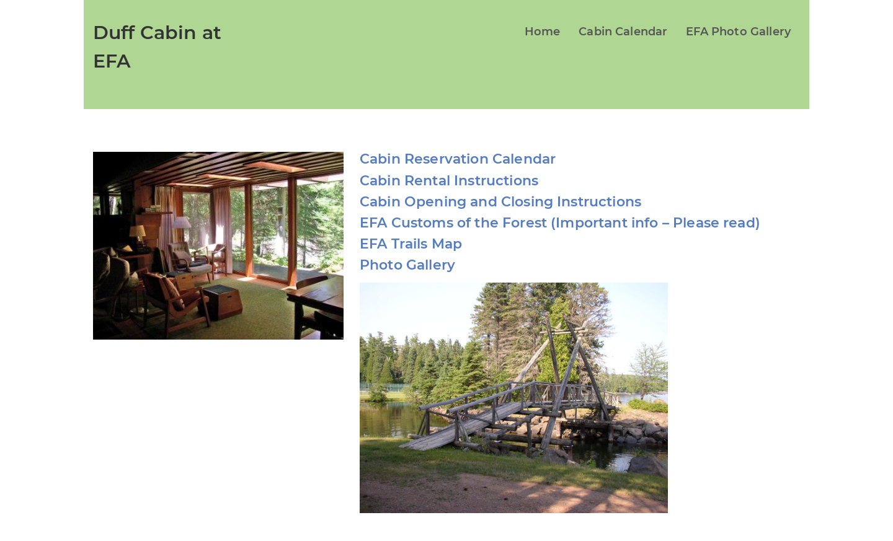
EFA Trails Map (411, 243)
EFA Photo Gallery (738, 31)
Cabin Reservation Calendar (458, 159)
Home (543, 31)
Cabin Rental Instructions (449, 180)
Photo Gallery (407, 265)
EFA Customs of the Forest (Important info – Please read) (560, 222)
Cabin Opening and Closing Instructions (500, 201)
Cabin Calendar (623, 31)
